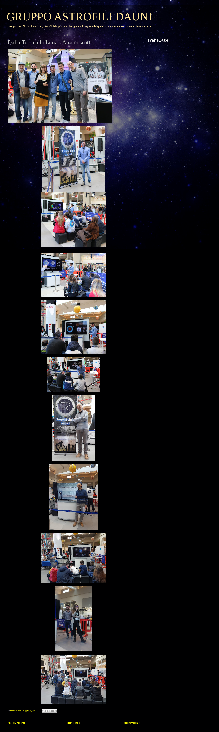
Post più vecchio (131, 722)
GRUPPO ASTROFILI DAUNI (79, 16)
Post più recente (16, 722)
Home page (73, 722)
